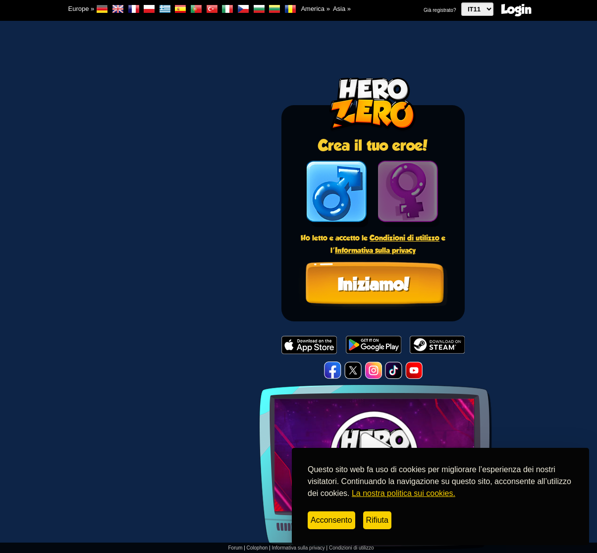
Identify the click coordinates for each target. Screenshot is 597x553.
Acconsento (331, 520)
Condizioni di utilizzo (404, 238)
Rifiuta (377, 520)
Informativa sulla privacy (375, 250)
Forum (235, 548)
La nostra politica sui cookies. (403, 493)
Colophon (257, 548)
